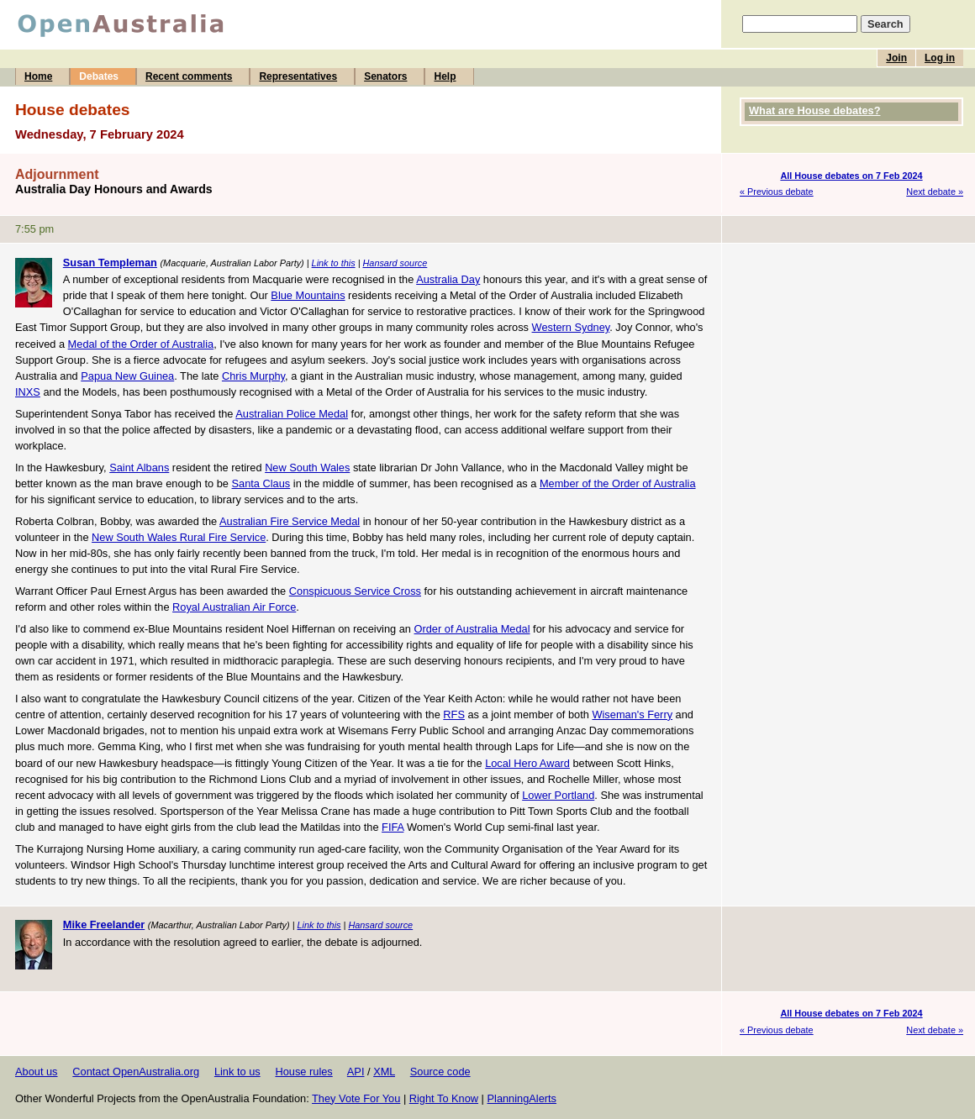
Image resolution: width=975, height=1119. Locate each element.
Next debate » (934, 191)
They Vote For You (356, 1098)
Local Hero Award (527, 763)
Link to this (334, 263)
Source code (440, 1071)
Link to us (237, 1071)
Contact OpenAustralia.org (135, 1071)
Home (38, 76)
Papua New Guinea (127, 376)
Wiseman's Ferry (632, 714)
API (356, 1071)
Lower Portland (558, 795)
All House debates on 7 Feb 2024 (851, 176)
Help (445, 76)
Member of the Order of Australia (618, 483)
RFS (454, 714)
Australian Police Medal (291, 413)
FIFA (392, 827)
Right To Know (443, 1098)
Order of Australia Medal (472, 629)
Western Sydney (571, 327)
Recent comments (188, 76)
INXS (27, 392)
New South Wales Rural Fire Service (179, 537)
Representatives (298, 76)
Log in (940, 58)
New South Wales (307, 467)
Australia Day (448, 279)
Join (896, 58)
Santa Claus (261, 483)
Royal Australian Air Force (234, 607)
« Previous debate (777, 191)
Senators (385, 76)
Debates (99, 76)
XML (384, 1071)
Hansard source (394, 263)
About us (36, 1071)
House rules (303, 1071)
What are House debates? (814, 110)
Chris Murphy (253, 376)
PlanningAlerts (522, 1098)
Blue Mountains (308, 295)
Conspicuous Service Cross (355, 591)
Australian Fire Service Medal (289, 521)
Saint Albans (139, 467)
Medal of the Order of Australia (141, 344)
